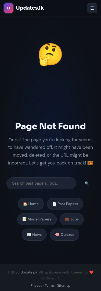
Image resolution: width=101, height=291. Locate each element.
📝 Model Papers (37, 219)
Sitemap (64, 285)
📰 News (34, 234)
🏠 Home (31, 204)
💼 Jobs (72, 219)
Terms (50, 285)
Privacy (36, 285)
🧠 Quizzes (64, 234)
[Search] (41, 183)
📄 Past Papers (65, 204)
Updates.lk (29, 272)
